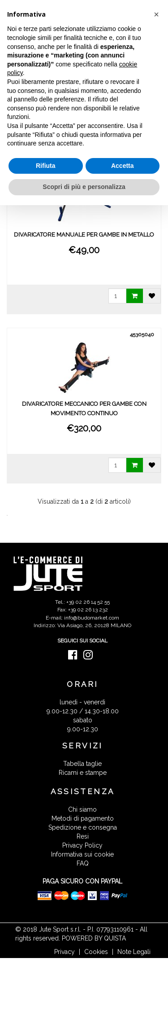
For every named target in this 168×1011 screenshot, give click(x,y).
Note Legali (134, 951)
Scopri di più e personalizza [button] (84, 186)
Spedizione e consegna (82, 827)
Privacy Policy (82, 845)
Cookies (96, 951)
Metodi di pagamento (83, 818)
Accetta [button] (122, 165)
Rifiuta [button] (46, 165)
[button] (156, 14)
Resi (83, 836)
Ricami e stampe (83, 772)
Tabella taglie (82, 763)
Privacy (64, 951)
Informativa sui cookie (82, 854)
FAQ (83, 863)
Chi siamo (82, 809)
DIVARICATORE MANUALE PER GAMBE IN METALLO (84, 234)
